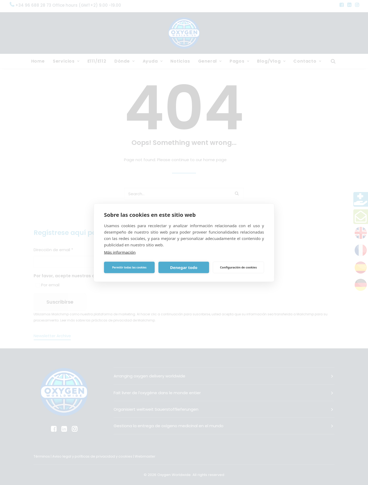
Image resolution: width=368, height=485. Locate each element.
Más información (120, 252)
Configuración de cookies (238, 267)
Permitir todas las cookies (129, 267)
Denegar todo (183, 267)
